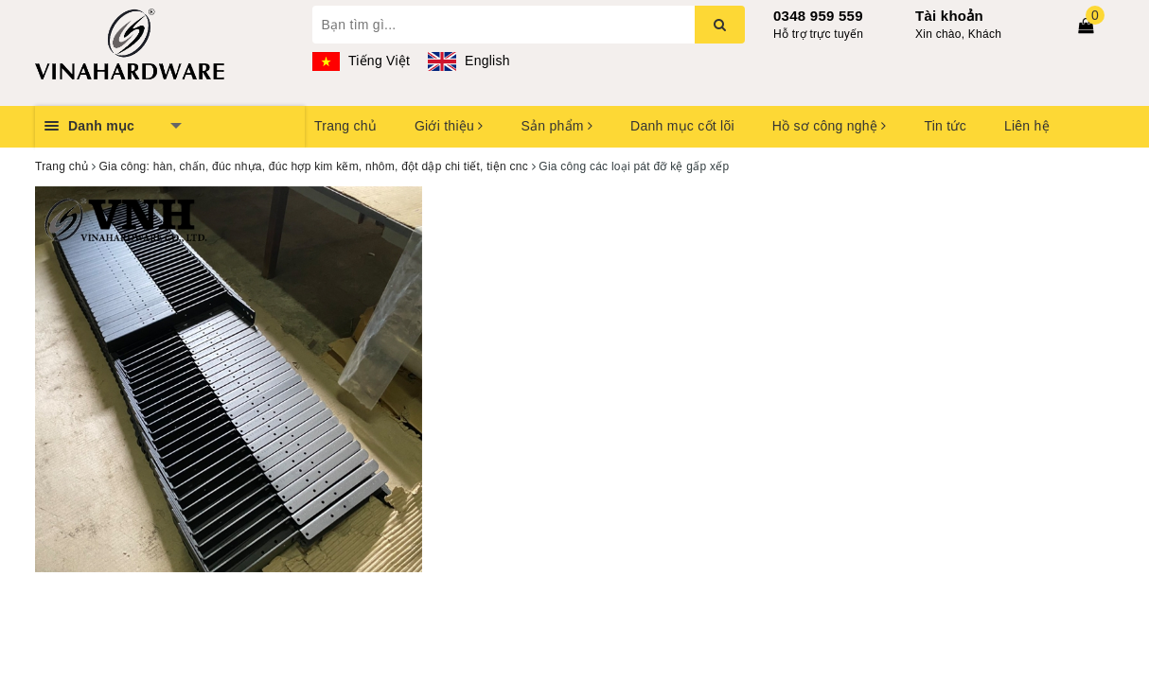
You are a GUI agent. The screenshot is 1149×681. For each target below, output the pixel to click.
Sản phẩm (556, 125)
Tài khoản (949, 16)
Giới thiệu (449, 125)
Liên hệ (1027, 125)
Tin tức (944, 125)
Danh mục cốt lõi (682, 125)
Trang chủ (345, 125)
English (468, 60)
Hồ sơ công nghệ (829, 125)
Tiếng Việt (361, 60)
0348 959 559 (818, 16)
